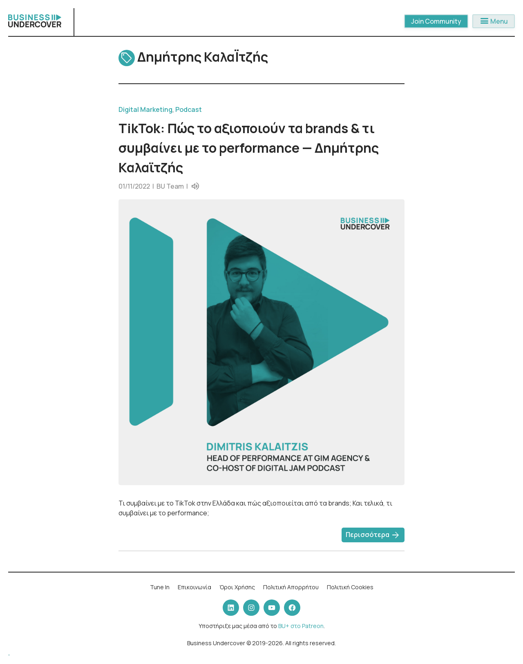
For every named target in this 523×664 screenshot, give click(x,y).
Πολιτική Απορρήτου (291, 587)
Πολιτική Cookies (350, 587)
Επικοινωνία (194, 587)
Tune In (160, 587)
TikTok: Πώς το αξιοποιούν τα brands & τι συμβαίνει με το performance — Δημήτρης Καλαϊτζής (248, 147)
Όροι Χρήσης (237, 587)
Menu (493, 21)
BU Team (170, 186)
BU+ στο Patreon (301, 626)
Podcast (188, 109)
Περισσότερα (373, 535)
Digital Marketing (145, 109)
